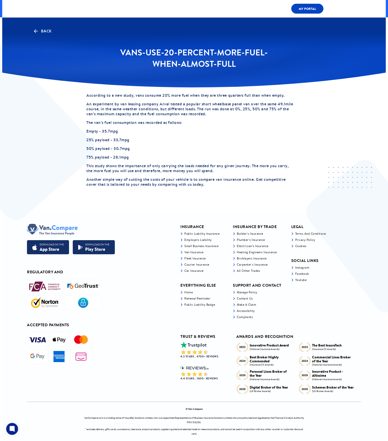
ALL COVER (116, 8)
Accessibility (246, 311)
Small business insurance (201, 246)
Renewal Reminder (197, 298)
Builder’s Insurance (250, 233)
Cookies (301, 246)
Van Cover (185, 8)
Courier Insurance (196, 264)
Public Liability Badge (199, 304)
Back (42, 31)
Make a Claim (246, 304)
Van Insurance (194, 252)
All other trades (248, 271)
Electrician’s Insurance (252, 246)
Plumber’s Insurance (251, 240)
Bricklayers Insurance (252, 258)
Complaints (245, 317)
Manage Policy (247, 292)
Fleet (237, 9)
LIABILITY (213, 9)
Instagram (302, 267)
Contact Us (245, 298)
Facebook (302, 274)
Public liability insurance (201, 233)
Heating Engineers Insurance (257, 252)
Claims (259, 9)
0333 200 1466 (343, 8)
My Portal (307, 8)
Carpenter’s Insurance (252, 264)
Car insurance (194, 271)
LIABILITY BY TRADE (150, 8)
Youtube (301, 280)
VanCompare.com (93, 417)
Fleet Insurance (195, 258)
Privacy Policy (305, 240)
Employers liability (198, 240)
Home (188, 292)
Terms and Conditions (310, 233)
